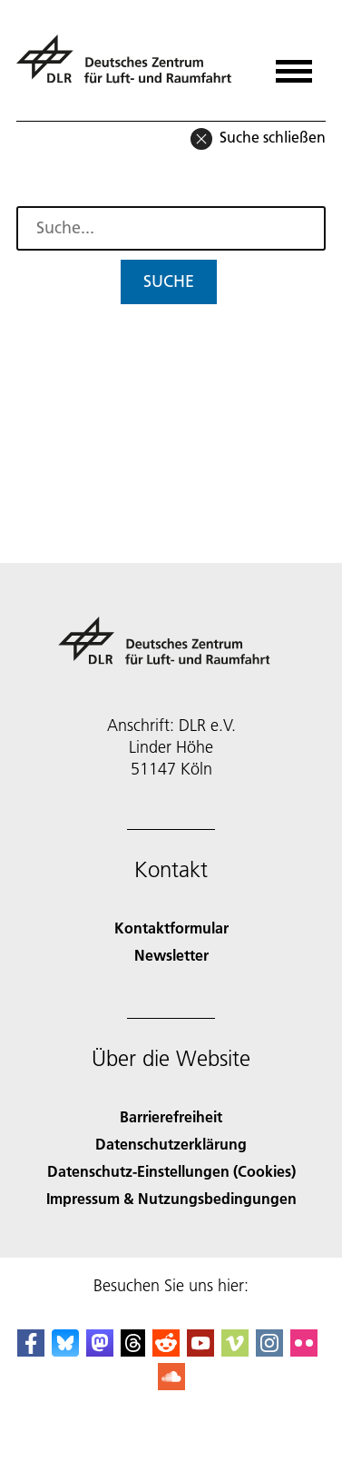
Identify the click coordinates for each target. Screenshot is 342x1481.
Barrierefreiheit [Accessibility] (171, 1116)
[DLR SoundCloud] (171, 1384)
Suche (168, 281)
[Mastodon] (99, 1350)
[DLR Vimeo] (235, 1350)
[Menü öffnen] (294, 65)
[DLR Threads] (133, 1350)
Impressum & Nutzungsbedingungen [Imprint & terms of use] (171, 1198)
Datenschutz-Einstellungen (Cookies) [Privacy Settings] (171, 1170)
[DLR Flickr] (304, 1350)
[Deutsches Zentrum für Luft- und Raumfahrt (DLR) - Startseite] (131, 67)
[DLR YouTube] (200, 1350)
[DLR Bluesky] (65, 1350)
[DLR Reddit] (166, 1350)
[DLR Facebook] (30, 1350)
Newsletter (171, 954)
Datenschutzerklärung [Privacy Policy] (171, 1143)
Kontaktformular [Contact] (171, 927)
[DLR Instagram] (269, 1350)
